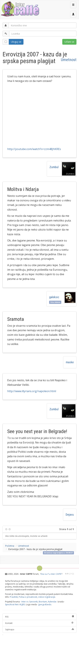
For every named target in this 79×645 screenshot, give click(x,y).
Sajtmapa (39, 629)
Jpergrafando (44, 604)
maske (70, 362)
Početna (9, 545)
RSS (39, 616)
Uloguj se (16, 41)
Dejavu (70, 514)
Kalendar (52, 601)
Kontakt (39, 623)
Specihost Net (11, 604)
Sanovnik (33, 601)
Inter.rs (24, 601)
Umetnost (68, 59)
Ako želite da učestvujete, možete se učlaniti (26, 536)
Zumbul (54, 167)
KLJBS (22, 604)
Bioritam (43, 601)
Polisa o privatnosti (28, 597)
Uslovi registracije (46, 597)
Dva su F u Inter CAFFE (51, 574)
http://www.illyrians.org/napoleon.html (31, 391)
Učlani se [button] (69, 41)
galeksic (54, 297)
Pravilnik (14, 597)
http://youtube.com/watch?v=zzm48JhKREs (34, 149)
